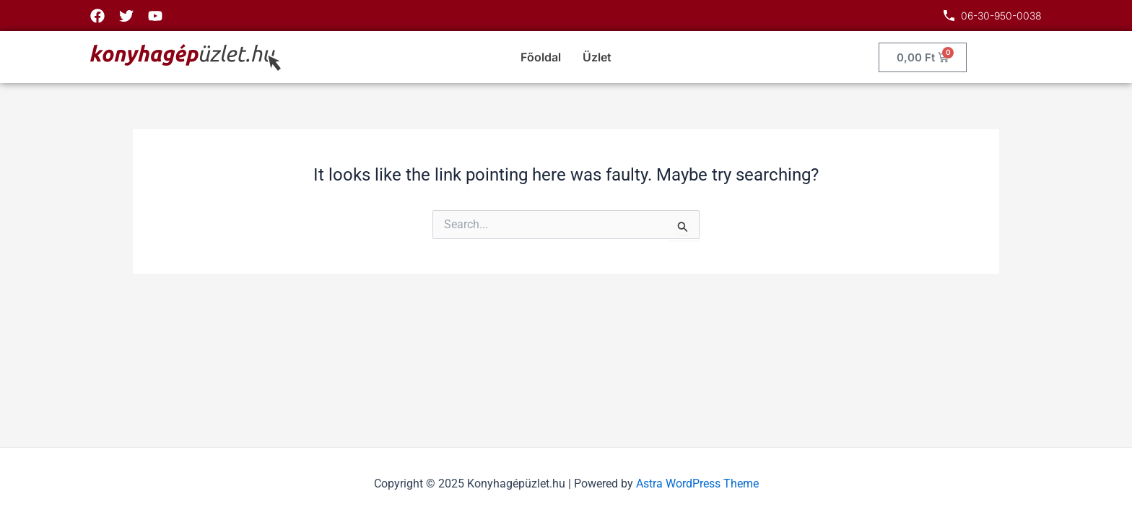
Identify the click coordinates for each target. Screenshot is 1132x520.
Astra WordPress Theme (697, 483)
